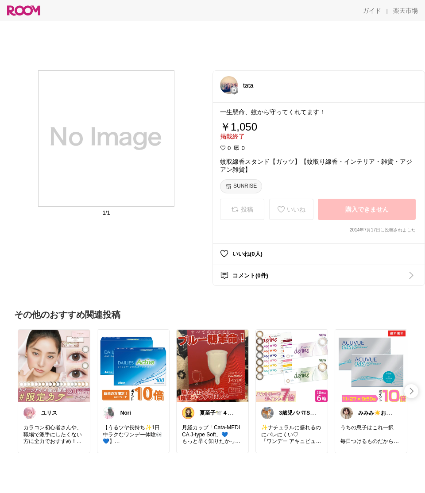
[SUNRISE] (241, 186)
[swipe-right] (411, 391)
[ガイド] (372, 11)
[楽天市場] (405, 11)
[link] (54, 365)
